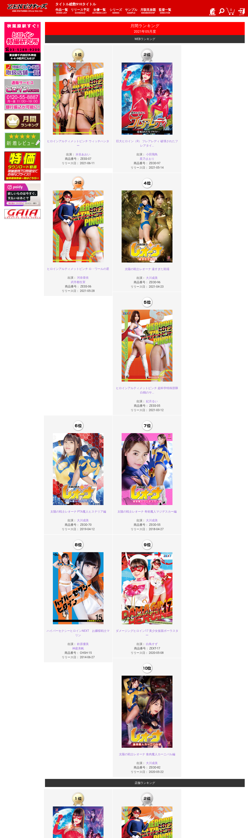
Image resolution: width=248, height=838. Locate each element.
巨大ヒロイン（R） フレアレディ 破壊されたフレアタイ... (104, 114)
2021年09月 (221, 714)
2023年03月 (119, 652)
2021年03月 (119, 733)
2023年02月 (170, 652)
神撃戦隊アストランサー (104, 464)
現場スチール (52, 815)
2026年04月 (69, 531)
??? (69, 482)
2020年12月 (69, 754)
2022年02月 (170, 693)
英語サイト (132, 811)
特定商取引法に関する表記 (100, 803)
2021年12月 (69, 714)
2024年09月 (221, 592)
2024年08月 (69, 602)
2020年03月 (119, 774)
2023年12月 (69, 633)
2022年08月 (69, 683)
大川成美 (190, 122)
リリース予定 (80, 11)
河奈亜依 (149, 122)
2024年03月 (119, 612)
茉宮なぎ (64, 486)
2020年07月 (119, 764)
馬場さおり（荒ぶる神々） (144, 486)
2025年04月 (69, 571)
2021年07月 (119, 723)
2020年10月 (170, 754)
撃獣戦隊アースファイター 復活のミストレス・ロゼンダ (144, 469)
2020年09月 (221, 754)
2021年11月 (119, 714)
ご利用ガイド (52, 803)
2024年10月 (170, 592)
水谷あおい (68, 122)
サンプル (131, 11)
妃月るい (230, 127)
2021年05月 (221, 723)
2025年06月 (170, 561)
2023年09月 (221, 633)
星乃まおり (104, 131)
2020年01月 (221, 774)
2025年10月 (170, 552)
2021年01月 (221, 733)
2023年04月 (69, 652)
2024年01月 (221, 612)
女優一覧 (99, 11)
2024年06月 (170, 602)
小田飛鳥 (109, 127)
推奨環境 (49, 807)
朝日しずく (104, 477)
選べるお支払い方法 (55, 811)
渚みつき (109, 473)
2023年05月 (221, 643)
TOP (46, 799)
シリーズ (116, 11)
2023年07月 (119, 643)
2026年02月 (170, 531)
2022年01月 (221, 693)
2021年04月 (69, 733)
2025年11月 (119, 552)
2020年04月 (69, 774)
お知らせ (131, 799)
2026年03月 (119, 531)
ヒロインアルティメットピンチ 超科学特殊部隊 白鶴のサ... (225, 114)
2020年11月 (119, 754)
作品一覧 (61, 11)
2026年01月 (221, 531)
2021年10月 (170, 714)
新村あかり (226, 482)
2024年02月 (170, 612)
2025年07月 (119, 561)
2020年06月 (170, 764)
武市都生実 (145, 127)
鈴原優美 (149, 237)
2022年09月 (221, 673)
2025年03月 (119, 571)
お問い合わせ (134, 807)
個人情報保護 (93, 807)
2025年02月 (170, 571)
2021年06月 (170, 723)
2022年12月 (69, 673)
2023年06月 (170, 643)
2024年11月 (119, 592)
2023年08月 (69, 643)
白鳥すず (190, 237)
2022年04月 (69, 693)
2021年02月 (170, 733)
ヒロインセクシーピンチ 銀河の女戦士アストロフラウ (63, 469)
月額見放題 (148, 11)
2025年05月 (221, 561)
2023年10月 (170, 633)
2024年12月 (69, 592)
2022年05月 (221, 683)
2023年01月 (221, 652)
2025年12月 (69, 552)
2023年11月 (119, 633)
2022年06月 (170, 683)
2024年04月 (69, 612)
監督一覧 (165, 11)
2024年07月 (119, 602)
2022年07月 (119, 683)
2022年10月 (170, 673)
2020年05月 (221, 764)
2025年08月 (69, 561)
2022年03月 (119, 693)
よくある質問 (134, 803)
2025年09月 (221, 552)
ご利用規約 (91, 799)
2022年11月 (119, 673)
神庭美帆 (145, 241)
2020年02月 (170, 774)
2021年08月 (69, 723)
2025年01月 (221, 571)
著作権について (94, 811)
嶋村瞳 (149, 482)
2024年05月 (221, 602)
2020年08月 (69, 764)
